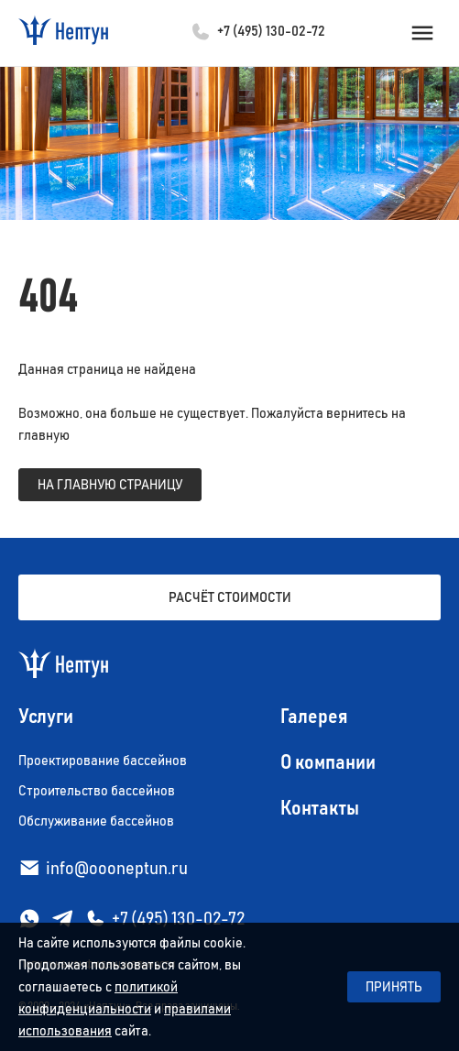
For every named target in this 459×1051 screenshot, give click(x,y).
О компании (328, 763)
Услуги (45, 717)
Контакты (319, 809)
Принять (394, 987)
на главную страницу (110, 484)
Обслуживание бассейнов (96, 821)
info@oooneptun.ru (117, 868)
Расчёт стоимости (230, 597)
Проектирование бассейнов (102, 760)
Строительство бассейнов (96, 790)
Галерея (314, 717)
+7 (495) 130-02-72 (271, 31)
